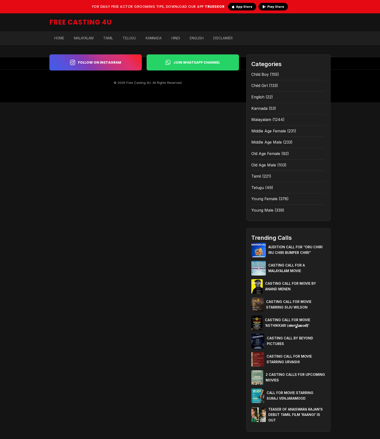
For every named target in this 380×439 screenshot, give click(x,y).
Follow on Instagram (95, 62)
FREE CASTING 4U (80, 22)
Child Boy (260, 74)
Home (59, 38)
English (197, 38)
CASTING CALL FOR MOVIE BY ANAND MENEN (290, 286)
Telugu (129, 38)
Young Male (262, 210)
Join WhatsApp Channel (193, 62)
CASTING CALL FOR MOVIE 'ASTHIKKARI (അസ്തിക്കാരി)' (287, 322)
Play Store (273, 7)
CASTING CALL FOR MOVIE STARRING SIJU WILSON (288, 304)
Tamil (108, 38)
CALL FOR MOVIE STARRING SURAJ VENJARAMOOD (290, 395)
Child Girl (259, 85)
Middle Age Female (268, 131)
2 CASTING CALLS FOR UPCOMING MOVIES (295, 377)
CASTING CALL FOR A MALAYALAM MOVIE (286, 268)
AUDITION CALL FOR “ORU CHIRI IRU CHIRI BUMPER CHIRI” (295, 249)
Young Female (264, 198)
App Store (242, 7)
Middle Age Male (266, 142)
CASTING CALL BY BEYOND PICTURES (290, 340)
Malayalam (84, 38)
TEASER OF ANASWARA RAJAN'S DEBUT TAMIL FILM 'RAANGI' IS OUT (295, 414)
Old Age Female (265, 153)
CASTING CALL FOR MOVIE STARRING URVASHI (289, 359)
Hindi (175, 38)
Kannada (154, 38)
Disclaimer (223, 38)
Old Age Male (263, 165)
